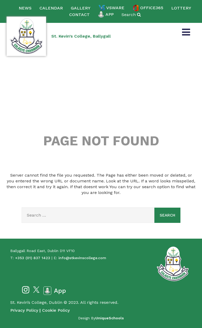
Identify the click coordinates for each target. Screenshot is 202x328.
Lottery (181, 8)
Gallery (80, 8)
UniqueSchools (109, 318)
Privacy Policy (24, 310)
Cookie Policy (56, 310)
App (106, 14)
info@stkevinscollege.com (82, 258)
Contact (79, 14)
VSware (111, 8)
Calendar (51, 8)
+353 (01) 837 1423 (32, 258)
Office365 (147, 8)
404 (101, 98)
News (25, 8)
